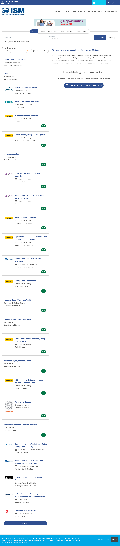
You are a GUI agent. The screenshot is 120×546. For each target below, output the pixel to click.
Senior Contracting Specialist (27, 101)
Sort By (6, 51)
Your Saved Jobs (83, 31)
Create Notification (40, 51)
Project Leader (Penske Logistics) (28, 115)
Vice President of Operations (15, 59)
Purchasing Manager (23, 402)
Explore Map (53, 31)
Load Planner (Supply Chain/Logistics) (30, 135)
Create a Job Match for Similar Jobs (84, 85)
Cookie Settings (103, 539)
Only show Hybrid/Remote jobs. (17, 41)
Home (57, 11)
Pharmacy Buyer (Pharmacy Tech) (17, 300)
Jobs (66, 11)
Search (33, 31)
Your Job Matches (67, 31)
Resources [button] (111, 11)
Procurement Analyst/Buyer (26, 87)
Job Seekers (99, 2)
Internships (78, 11)
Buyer (6, 73)
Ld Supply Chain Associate (25, 510)
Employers (113, 2)
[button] (111, 37)
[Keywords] (25, 37)
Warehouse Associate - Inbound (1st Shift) (20, 424)
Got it (114, 539)
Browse (42, 31)
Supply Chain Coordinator (25, 280)
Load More (25, 523)
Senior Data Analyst (11, 154)
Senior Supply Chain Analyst (26, 217)
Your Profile (95, 11)
